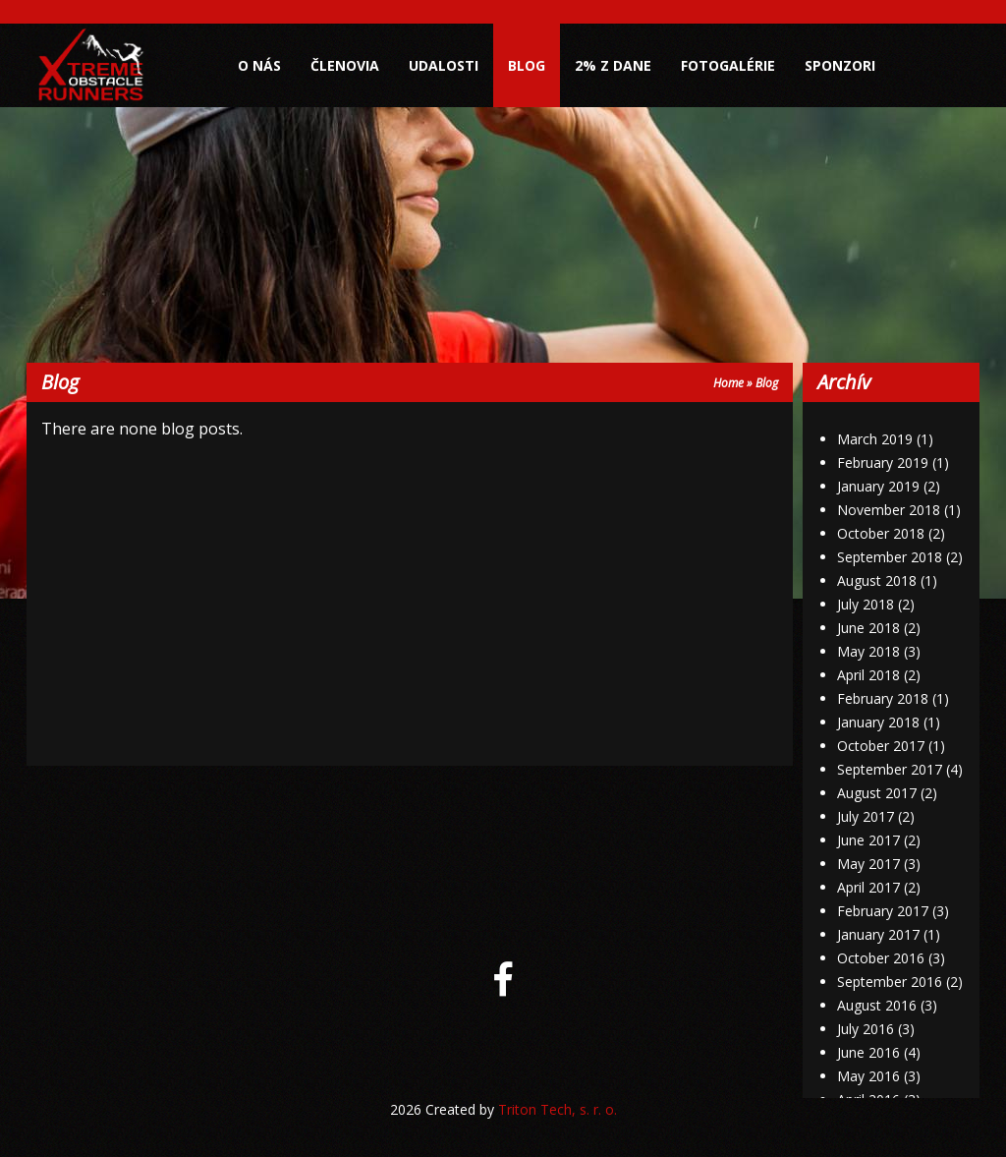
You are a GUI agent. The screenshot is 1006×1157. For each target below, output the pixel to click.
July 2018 (865, 604)
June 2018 (868, 627)
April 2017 (868, 887)
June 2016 (868, 1052)
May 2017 (868, 863)
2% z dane (613, 65)
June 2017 (868, 840)
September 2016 (889, 981)
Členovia (344, 65)
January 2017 (878, 934)
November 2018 (888, 509)
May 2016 (868, 1076)
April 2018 (868, 674)
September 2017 (889, 769)
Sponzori (840, 65)
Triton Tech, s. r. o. (557, 1109)
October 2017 (880, 745)
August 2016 (877, 1005)
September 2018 (889, 557)
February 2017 (882, 910)
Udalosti (443, 65)
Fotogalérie (728, 65)
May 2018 (868, 651)
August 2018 (877, 580)
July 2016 (865, 1028)
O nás (259, 65)
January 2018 (878, 722)
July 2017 (865, 816)
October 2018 (880, 533)
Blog (526, 65)
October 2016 (880, 958)
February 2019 (882, 462)
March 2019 (875, 439)
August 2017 (877, 792)
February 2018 (882, 698)
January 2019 (878, 486)
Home (728, 383)
